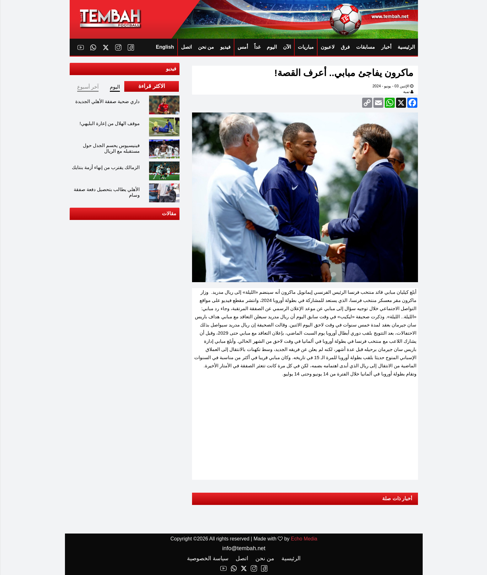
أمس (242, 47)
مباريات (305, 47)
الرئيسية (406, 47)
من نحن (206, 47)
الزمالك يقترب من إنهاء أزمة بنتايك (106, 167)
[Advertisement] (304, 427)
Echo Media (304, 538)
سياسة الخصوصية (207, 558)
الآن (287, 47)
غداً (257, 47)
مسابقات (365, 47)
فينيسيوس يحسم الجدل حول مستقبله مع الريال (111, 148)
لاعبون (327, 47)
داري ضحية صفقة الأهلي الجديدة (107, 101)
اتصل (186, 47)
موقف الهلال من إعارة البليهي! (109, 123)
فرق (345, 47)
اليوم (271, 47)
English (165, 47)
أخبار (386, 47)
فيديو (225, 47)
